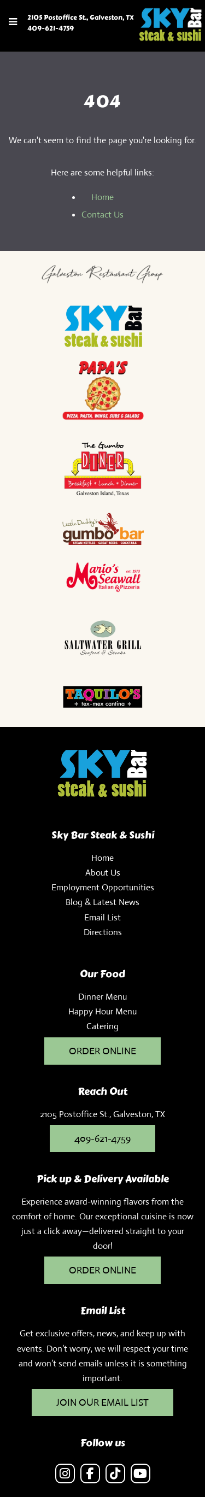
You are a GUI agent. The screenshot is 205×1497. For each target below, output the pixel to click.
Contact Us (102, 214)
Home (102, 197)
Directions (103, 932)
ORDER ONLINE (102, 1270)
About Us (102, 872)
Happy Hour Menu (102, 1011)
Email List (102, 917)
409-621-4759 (50, 28)
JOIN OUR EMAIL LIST (102, 1402)
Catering (102, 1026)
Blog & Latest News (102, 902)
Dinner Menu (102, 996)
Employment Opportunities (102, 887)
